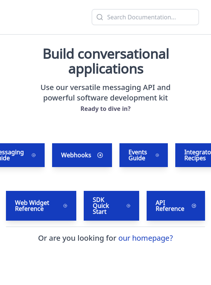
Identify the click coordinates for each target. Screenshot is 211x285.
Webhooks (82, 155)
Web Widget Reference (41, 206)
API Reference (176, 206)
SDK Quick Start (111, 206)
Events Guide (143, 155)
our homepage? (145, 238)
